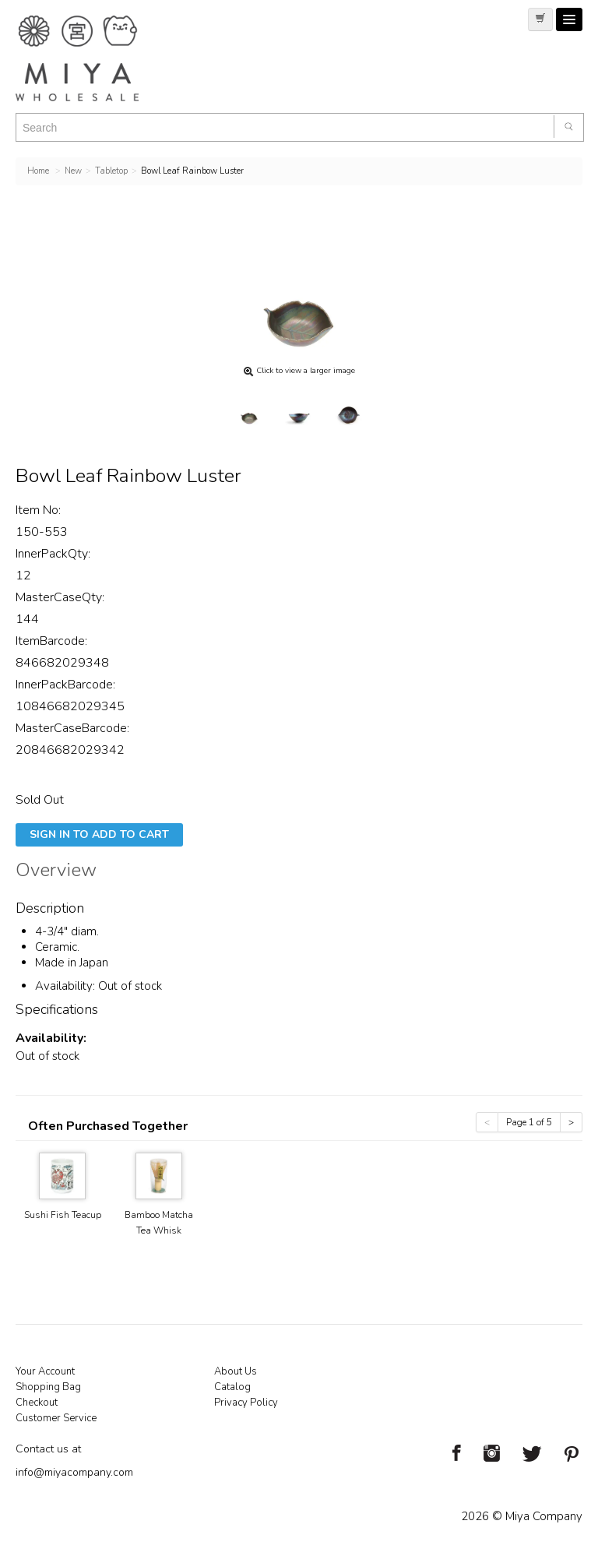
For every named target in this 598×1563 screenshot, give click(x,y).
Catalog (232, 1387)
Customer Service (56, 1418)
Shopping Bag (48, 1387)
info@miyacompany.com (74, 1472)
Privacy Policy (246, 1403)
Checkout (37, 1403)
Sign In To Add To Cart (99, 834)
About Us (235, 1371)
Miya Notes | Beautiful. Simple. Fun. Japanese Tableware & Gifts (93, 58)
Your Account (45, 1371)
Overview (56, 872)
